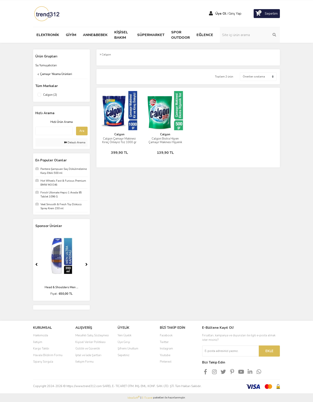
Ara (81, 131)
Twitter (164, 342)
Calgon (119, 134)
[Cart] (267, 13)
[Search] (250, 35)
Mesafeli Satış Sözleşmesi (92, 335)
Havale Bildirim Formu (47, 355)
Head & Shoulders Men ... (61, 287)
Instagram (166, 349)
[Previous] (36, 264)
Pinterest (165, 362)
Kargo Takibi (41, 349)
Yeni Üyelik (124, 335)
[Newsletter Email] (230, 351)
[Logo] (47, 13)
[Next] (86, 264)
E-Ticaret (147, 398)
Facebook (166, 335)
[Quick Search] (54, 131)
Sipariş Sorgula (43, 362)
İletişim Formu (84, 362)
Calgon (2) (50, 95)
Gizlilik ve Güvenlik (87, 349)
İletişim (37, 342)
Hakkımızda (40, 335)
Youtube (165, 355)
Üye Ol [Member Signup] (221, 13)
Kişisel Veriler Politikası (90, 342)
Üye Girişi (124, 342)
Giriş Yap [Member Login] (235, 13)
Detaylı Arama (74, 142)
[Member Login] (211, 13)
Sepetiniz (123, 355)
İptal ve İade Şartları (88, 355)
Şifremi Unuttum (128, 349)
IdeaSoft (134, 398)
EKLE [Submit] (269, 351)
